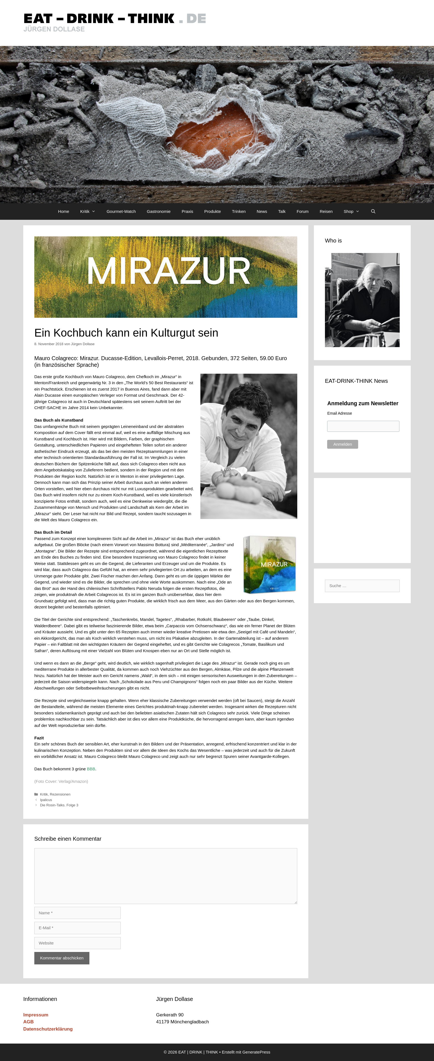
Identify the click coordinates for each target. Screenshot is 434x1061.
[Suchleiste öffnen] (373, 211)
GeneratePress (256, 1052)
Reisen (326, 211)
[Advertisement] (362, 519)
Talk (282, 211)
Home (63, 211)
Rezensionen (60, 794)
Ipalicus (46, 800)
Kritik (90, 211)
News (262, 211)
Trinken (239, 211)
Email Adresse (339, 413)
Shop (354, 211)
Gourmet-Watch (121, 211)
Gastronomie (159, 211)
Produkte (212, 211)
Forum (303, 211)
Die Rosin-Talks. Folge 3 (59, 805)
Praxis (187, 211)
